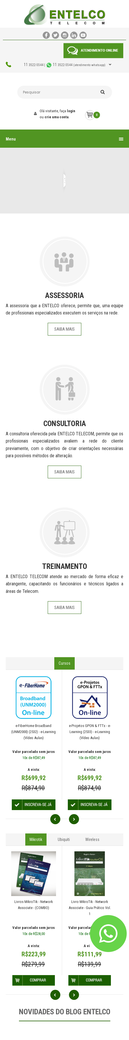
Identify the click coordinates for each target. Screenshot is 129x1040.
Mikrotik (36, 839)
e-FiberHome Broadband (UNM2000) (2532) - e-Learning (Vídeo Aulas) (33, 732)
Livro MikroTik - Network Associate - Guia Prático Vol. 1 (90, 908)
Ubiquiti (64, 839)
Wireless (92, 839)
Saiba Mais (64, 329)
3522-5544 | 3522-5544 (65, 65)
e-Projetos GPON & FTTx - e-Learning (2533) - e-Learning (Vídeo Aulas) (90, 732)
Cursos (64, 663)
